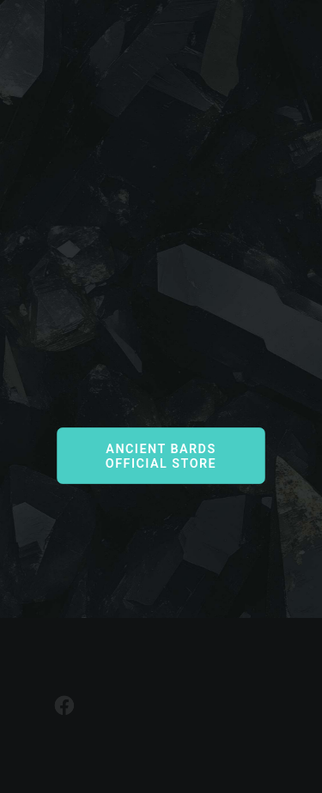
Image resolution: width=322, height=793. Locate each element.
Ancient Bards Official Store (163, 455)
